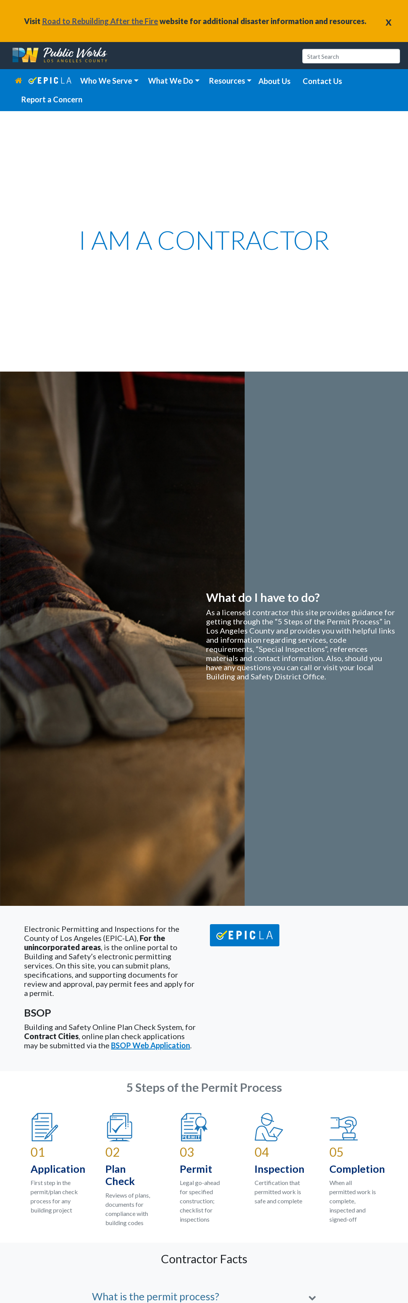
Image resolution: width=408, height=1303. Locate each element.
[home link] (21, 80)
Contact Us (322, 81)
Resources (227, 80)
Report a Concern (51, 99)
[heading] (61, 55)
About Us (274, 81)
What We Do (170, 80)
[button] (204, 1296)
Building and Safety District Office (265, 676)
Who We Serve (106, 80)
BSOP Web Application (150, 1045)
